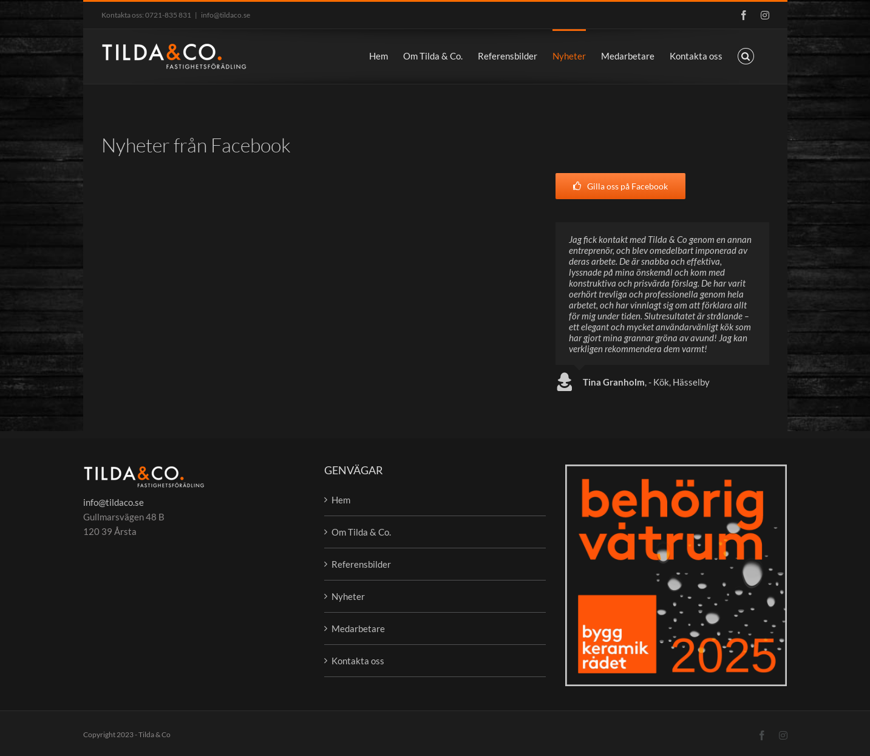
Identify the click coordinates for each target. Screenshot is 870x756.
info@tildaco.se (225, 14)
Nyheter (348, 596)
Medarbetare (358, 628)
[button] (746, 55)
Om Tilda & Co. (361, 531)
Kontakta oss (357, 660)
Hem (340, 499)
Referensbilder (361, 564)
